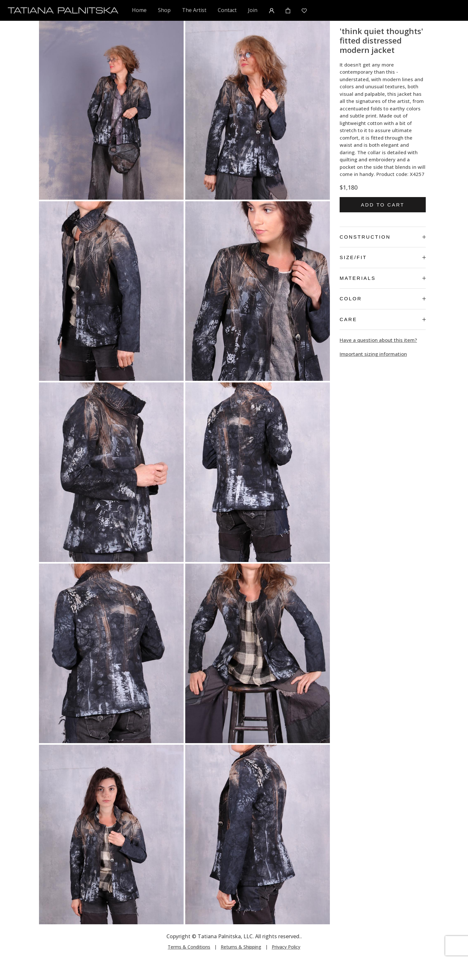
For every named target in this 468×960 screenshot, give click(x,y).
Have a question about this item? (378, 340)
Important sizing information (373, 354)
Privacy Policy (286, 947)
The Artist (194, 10)
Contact (227, 10)
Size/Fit (383, 257)
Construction (383, 237)
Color (383, 298)
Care (383, 319)
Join (252, 10)
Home (139, 10)
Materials (383, 278)
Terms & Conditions (189, 947)
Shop (164, 10)
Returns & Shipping (241, 947)
